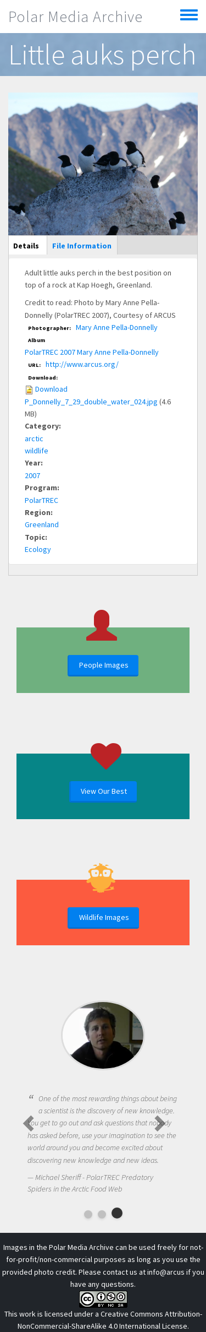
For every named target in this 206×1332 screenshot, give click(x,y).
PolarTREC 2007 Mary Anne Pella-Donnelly (92, 352)
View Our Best (104, 791)
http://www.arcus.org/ (82, 364)
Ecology (38, 549)
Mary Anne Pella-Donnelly (117, 327)
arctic (34, 438)
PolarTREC (41, 500)
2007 (32, 475)
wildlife (36, 451)
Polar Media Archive (75, 16)
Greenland (42, 524)
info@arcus (166, 1272)
